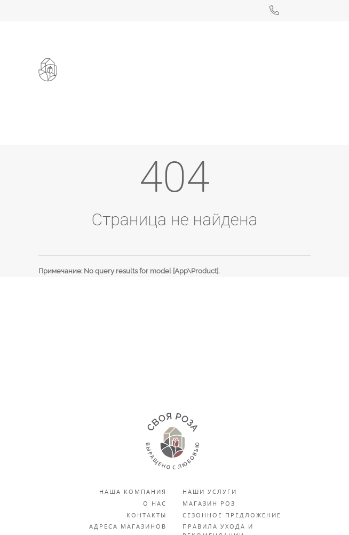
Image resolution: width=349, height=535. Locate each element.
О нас (154, 503)
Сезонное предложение (232, 515)
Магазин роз (209, 503)
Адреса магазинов (127, 526)
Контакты (146, 515)
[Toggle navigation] (296, 95)
